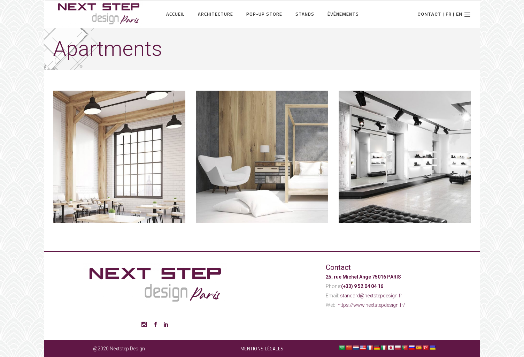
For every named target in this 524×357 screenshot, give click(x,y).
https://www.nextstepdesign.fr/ (371, 305)
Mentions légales (262, 348)
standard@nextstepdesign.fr (371, 295)
